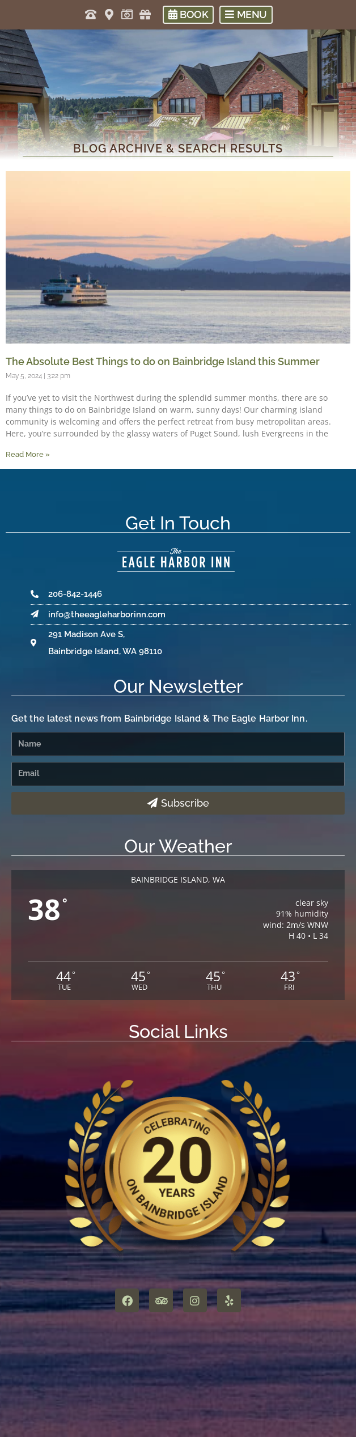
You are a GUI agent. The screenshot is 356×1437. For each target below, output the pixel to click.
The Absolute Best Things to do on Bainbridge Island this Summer (163, 361)
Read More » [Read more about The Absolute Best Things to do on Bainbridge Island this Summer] (28, 454)
